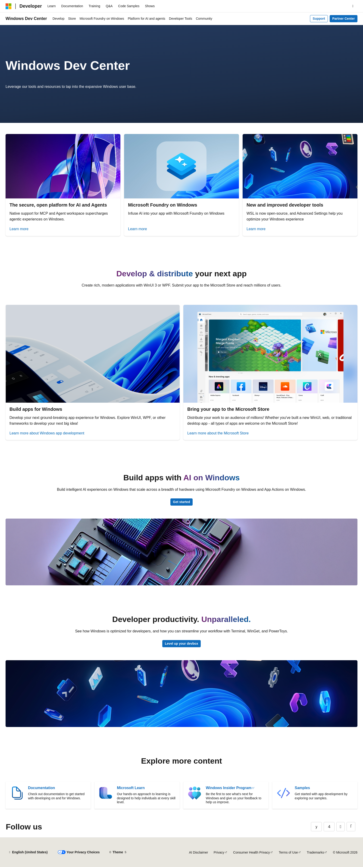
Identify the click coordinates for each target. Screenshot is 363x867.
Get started (181, 502)
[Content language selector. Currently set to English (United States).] (28, 852)
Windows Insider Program (228, 788)
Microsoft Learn (131, 788)
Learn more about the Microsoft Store (218, 433)
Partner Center (343, 18)
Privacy (219, 852)
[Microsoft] (9, 6)
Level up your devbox (181, 643)
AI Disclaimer (198, 852)
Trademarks (315, 852)
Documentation (41, 788)
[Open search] (352, 6)
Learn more (18, 229)
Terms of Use (288, 852)
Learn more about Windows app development (46, 433)
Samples (302, 788)
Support (319, 18)
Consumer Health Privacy (251, 852)
